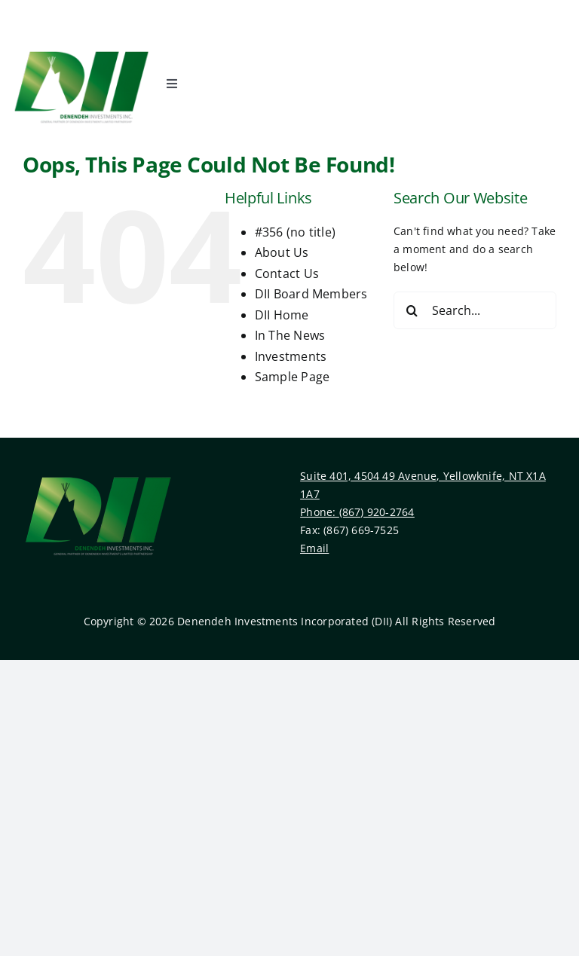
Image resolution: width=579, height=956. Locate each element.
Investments (290, 356)
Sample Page (292, 376)
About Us (282, 252)
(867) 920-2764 (377, 512)
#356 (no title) (295, 232)
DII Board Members (311, 294)
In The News (290, 335)
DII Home (282, 315)
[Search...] (475, 310)
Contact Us (287, 273)
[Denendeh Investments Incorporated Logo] (81, 46)
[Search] (412, 310)
